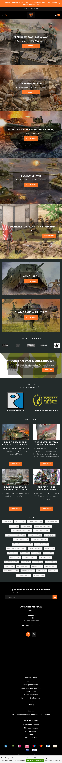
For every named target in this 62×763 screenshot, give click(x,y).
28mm (49, 535)
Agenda (31, 711)
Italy (25, 562)
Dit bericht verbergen (35, 760)
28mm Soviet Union (16, 548)
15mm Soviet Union (16, 535)
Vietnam (39, 575)
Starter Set (28, 571)
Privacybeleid (31, 691)
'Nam (7, 521)
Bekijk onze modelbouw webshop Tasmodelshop (31, 714)
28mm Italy (42, 544)
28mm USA (35, 548)
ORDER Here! (49, 236)
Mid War (51, 562)
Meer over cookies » (52, 760)
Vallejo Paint (23, 575)
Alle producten (31, 738)
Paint (9, 566)
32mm (49, 548)
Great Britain (11, 562)
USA (53, 571)
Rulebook (22, 566)
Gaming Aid (29, 557)
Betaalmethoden (31, 695)
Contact (31, 701)
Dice (36, 553)
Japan (37, 562)
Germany (45, 557)
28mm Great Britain (22, 544)
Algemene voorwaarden (31, 688)
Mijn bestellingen (31, 728)
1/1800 (20, 521)
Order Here (31, 138)
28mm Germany (39, 539)
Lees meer (15, 463)
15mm (26, 526)
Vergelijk (31, 734)
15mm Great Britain (21, 530)
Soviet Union (11, 571)
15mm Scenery (42, 530)
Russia (36, 566)
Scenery (50, 566)
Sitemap (31, 704)
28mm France (21, 539)
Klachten (31, 708)
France (15, 557)
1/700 (14, 526)
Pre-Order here (31, 46)
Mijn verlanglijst (31, 731)
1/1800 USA (52, 521)
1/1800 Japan (35, 521)
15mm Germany (43, 526)
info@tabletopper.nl (32, 625)
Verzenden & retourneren (31, 698)
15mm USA (35, 535)
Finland (48, 553)
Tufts (41, 571)
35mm (12, 553)
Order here (31, 185)
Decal (24, 553)
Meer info (48, 370)
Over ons (31, 681)
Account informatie (31, 725)
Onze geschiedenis (31, 685)
